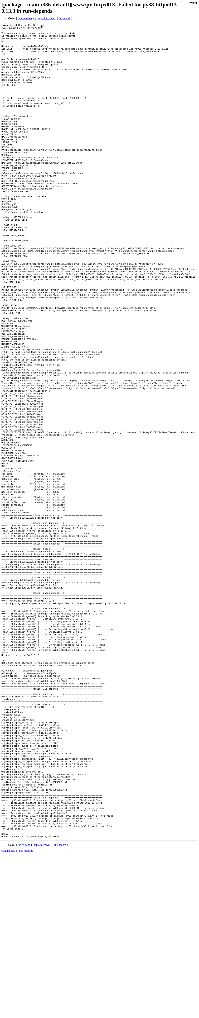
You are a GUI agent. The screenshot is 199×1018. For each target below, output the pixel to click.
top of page (24, 1006)
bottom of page (26, 18)
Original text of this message (17, 1011)
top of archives (46, 18)
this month (64, 18)
